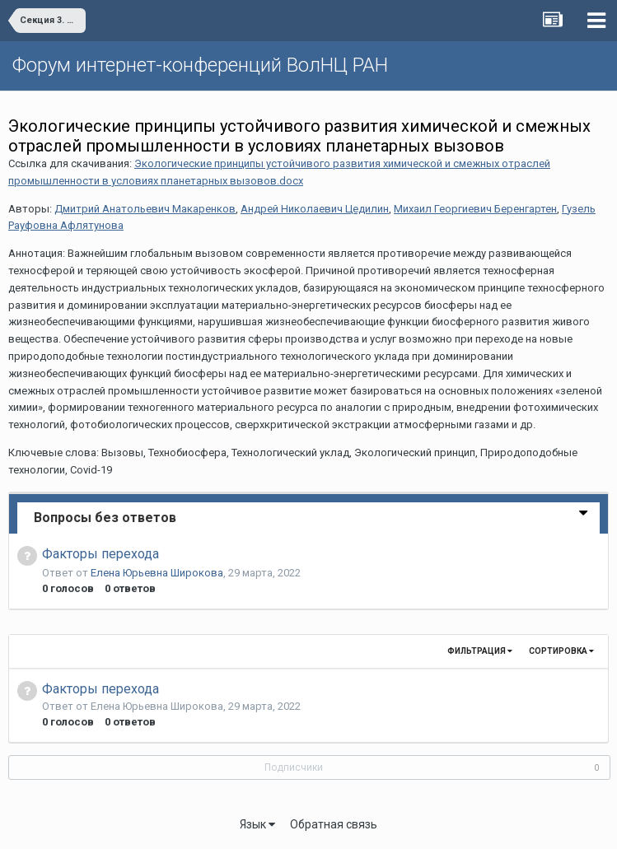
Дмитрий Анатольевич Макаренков (145, 209)
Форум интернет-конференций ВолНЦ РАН (200, 65)
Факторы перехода (100, 554)
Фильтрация (479, 650)
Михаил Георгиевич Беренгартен (475, 209)
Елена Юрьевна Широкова (157, 573)
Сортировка (561, 650)
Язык (257, 824)
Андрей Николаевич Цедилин (315, 209)
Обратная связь (333, 824)
